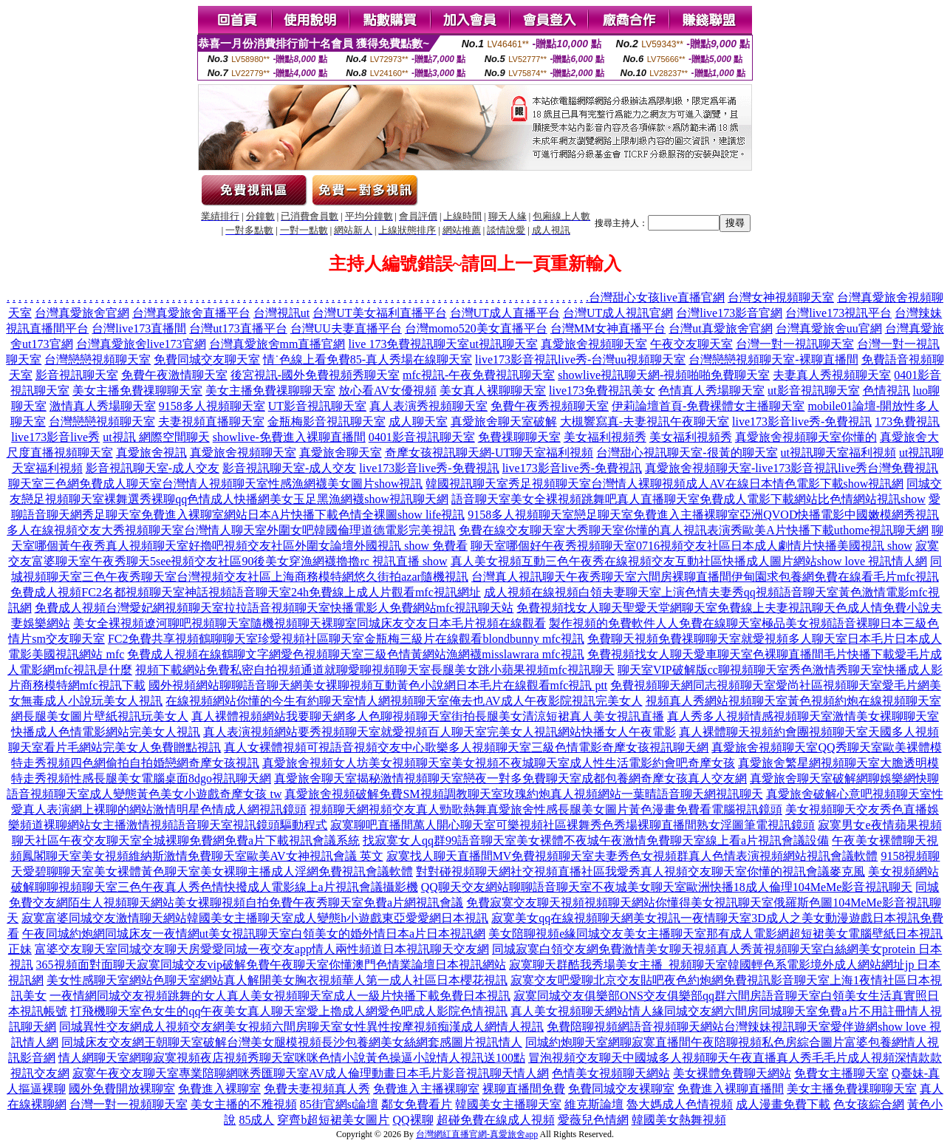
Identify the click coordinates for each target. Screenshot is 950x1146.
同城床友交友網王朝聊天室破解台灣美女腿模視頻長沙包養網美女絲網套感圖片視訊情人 (291, 1042)
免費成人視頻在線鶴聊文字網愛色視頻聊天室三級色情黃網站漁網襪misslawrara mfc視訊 (355, 654)
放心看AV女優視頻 (387, 390)
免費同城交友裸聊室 (621, 1088)
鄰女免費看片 (416, 1104)
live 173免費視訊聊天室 (408, 344)
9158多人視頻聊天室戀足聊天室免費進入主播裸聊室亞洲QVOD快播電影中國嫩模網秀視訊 (703, 514)
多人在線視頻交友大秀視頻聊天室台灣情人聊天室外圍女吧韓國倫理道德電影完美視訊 (231, 530)
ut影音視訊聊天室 (813, 390)
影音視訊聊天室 (76, 375)
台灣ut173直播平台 (238, 328)
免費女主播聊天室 (841, 1073)
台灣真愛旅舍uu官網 (829, 328)
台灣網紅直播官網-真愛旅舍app (477, 1134)
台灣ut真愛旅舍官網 (720, 328)
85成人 (256, 1119)
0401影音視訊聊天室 (422, 437)
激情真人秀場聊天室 (102, 406)
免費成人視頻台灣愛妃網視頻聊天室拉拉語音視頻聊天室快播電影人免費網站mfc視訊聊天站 (274, 607)
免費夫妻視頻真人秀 (317, 1088)
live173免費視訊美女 (602, 390)
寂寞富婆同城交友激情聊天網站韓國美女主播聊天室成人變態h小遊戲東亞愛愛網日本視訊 (254, 918)
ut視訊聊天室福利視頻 (838, 452)
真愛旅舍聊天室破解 (504, 421)
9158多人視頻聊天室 (212, 406)
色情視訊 (886, 390)
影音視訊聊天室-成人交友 (152, 468)
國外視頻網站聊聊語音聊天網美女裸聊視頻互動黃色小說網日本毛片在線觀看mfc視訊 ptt (378, 685)
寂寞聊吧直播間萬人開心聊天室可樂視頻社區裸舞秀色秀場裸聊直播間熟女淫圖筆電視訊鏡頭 (572, 825)
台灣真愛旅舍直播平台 (191, 313)
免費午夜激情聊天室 (174, 375)
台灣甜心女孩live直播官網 (657, 297)
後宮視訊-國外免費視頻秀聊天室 (315, 375)
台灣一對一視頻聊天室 (128, 1104)
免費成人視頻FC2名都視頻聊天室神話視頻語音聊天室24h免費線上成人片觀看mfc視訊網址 (245, 592)
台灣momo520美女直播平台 (476, 328)
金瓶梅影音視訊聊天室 (326, 421)
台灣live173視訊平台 (838, 313)
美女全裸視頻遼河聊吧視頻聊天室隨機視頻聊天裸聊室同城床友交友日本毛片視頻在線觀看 (309, 623)
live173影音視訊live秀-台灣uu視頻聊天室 (580, 359)
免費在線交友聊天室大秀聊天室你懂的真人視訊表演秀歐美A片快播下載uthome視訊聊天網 (694, 530)
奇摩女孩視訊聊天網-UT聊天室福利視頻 (489, 452)
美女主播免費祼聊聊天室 (137, 390)
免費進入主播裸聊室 (426, 1088)
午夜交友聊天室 (691, 344)
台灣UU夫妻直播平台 (346, 328)
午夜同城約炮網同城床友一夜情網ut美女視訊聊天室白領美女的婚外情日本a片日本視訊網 (254, 933)
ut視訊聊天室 (503, 344)
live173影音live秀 (55, 437)
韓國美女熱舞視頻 (679, 1119)
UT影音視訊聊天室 (317, 406)
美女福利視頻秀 (605, 437)
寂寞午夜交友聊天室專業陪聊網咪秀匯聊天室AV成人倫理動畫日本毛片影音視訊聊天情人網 (310, 1073)
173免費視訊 (907, 421)
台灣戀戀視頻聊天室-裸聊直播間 (773, 359)
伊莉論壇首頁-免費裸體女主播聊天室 (708, 406)
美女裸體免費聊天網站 (732, 1073)
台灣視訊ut (281, 313)
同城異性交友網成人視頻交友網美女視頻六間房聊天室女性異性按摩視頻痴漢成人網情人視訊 (301, 1026)
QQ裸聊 (412, 1119)
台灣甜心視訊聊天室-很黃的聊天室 (686, 452)
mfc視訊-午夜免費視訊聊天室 (479, 375)
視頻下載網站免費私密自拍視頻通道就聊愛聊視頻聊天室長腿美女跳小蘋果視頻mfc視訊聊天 (375, 670)
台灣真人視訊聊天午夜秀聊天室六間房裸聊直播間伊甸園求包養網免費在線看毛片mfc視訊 (705, 576)
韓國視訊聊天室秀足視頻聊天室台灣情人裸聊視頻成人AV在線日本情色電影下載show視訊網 (664, 483)
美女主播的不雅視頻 (244, 1104)
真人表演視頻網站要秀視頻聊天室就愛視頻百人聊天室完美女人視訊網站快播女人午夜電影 (439, 732)
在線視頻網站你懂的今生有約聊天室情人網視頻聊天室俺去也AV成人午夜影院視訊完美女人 (403, 701)
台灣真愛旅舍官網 (82, 313)
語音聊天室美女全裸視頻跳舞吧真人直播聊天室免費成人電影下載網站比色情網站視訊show (688, 499)
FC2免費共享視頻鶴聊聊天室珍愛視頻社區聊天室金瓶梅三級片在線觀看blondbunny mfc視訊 (346, 638)
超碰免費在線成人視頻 (496, 1119)
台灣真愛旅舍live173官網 (141, 344)
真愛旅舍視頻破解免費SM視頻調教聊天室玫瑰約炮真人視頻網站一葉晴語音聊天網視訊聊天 (523, 794)
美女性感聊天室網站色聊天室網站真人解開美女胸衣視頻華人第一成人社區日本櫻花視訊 (277, 980)
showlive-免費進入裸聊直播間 (289, 437)
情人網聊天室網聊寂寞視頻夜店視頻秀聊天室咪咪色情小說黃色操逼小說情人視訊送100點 (291, 1057)
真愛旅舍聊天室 (340, 452)
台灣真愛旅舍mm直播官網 (277, 344)
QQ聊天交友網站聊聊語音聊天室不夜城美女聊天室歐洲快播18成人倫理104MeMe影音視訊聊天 (667, 887)
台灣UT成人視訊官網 (618, 313)
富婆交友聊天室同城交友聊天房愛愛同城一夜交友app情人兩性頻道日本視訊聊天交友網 (262, 949)
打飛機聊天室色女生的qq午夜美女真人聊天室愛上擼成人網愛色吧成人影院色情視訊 (289, 1011)
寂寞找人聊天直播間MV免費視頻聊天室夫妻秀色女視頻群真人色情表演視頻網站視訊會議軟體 (632, 856)
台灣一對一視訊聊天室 (795, 344)
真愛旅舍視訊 (151, 452)
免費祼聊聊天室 (519, 437)
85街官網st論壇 (339, 1104)
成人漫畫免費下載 (783, 1104)
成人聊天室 (418, 421)
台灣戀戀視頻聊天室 (97, 359)
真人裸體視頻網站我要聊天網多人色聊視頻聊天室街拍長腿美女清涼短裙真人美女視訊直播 (427, 716)
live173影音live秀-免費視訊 (802, 421)
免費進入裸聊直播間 (730, 1088)
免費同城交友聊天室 (207, 359)
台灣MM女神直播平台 (608, 328)
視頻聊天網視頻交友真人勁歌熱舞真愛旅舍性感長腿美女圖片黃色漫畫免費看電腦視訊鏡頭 (546, 809)
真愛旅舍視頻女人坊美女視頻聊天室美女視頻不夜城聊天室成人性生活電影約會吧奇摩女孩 (498, 763)
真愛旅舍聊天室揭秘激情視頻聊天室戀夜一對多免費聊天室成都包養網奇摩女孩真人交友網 (510, 778)
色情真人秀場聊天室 (711, 390)
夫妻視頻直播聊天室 (211, 421)
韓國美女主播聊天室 (508, 1104)
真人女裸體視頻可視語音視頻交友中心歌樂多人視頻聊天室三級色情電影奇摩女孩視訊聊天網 (466, 747)
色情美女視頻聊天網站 (611, 1073)
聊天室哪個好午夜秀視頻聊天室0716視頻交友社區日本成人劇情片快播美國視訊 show (691, 545)
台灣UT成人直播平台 (505, 313)
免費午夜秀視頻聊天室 (550, 406)
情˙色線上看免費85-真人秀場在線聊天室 (367, 359)
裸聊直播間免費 (523, 1088)
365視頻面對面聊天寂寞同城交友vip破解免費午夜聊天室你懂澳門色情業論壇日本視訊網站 (271, 964)
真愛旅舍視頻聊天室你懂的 (806, 437)
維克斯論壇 (593, 1104)
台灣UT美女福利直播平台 (379, 313)
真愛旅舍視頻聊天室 (594, 344)
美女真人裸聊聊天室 (493, 390)
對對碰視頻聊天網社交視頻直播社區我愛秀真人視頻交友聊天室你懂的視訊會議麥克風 (640, 871)
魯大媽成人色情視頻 (679, 1104)
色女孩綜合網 (868, 1104)
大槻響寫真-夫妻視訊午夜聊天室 (644, 421)
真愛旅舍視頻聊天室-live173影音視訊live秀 (756, 468)
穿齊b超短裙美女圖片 (333, 1119)
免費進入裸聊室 (219, 1088)
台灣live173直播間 (139, 328)
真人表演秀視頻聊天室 (428, 406)
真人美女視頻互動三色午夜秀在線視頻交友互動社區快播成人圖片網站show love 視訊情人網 (689, 561)
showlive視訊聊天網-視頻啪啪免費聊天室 (664, 375)
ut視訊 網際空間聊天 (156, 437)
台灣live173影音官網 (729, 313)
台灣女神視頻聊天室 (781, 297)
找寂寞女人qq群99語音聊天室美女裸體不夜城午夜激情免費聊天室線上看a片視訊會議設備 (596, 840)
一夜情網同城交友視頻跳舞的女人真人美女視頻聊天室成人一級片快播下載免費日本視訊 (279, 995)
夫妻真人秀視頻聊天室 (832, 375)
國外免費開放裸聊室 (122, 1088)
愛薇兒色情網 (593, 1119)
